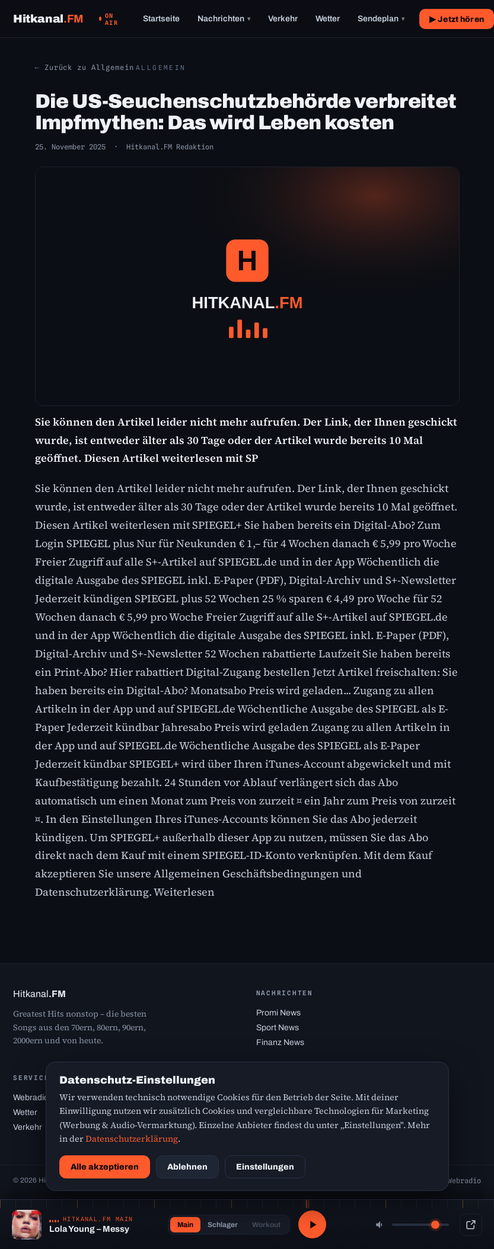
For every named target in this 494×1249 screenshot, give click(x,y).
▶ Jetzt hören (456, 19)
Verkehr (283, 18)
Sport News (277, 1027)
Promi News (278, 1012)
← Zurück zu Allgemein (84, 67)
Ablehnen (187, 1166)
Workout (265, 1225)
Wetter (327, 18)
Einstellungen (265, 1166)
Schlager (221, 1225)
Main (184, 1225)
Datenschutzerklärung (131, 1139)
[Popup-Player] (471, 1224)
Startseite (161, 18)
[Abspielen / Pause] (312, 1224)
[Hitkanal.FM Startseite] (48, 18)
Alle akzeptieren (105, 1166)
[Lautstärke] (420, 1225)
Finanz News (280, 1042)
